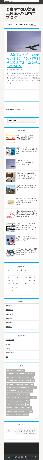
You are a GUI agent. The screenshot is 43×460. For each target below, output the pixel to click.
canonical (20, 370)
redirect (20, 384)
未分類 (8, 348)
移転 (30, 411)
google (23, 374)
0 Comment (23, 70)
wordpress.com (23, 387)
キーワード (10, 394)
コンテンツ (26, 394)
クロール (18, 394)
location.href (12, 380)
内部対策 (9, 408)
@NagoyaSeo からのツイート (15, 109)
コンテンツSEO (11, 397)
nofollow (10, 384)
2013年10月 (9, 314)
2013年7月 (9, 322)
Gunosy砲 (10, 377)
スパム (34, 397)
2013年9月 (9, 318)
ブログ (27, 401)
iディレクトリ (20, 377)
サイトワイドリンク (23, 397)
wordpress (11, 387)
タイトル (9, 401)
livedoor (29, 377)
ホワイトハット (19, 404)
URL (31, 384)
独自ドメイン (23, 411)
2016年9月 (9, 305)
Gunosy (30, 374)
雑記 (7, 357)
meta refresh (24, 380)
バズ (21, 401)
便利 (28, 404)
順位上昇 (25, 414)
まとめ (8, 344)
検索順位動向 (10, 352)
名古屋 (16, 408)
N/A (33, 380)
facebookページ (12, 374)
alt (12, 370)
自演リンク (10, 414)
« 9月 (13, 290)
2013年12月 (9, 310)
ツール (16, 401)
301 (8, 370)
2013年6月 (9, 327)
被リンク (18, 414)
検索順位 (9, 411)
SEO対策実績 (10, 340)
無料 (15, 411)
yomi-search (11, 391)
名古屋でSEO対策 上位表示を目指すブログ (21, 13)
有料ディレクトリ (25, 408)
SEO (26, 384)
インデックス (28, 391)
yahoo (33, 387)
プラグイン (10, 404)
